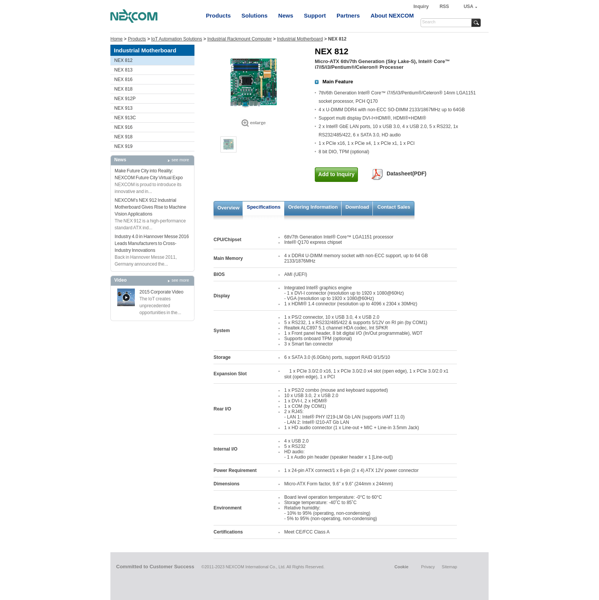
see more (180, 159)
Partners (348, 15)
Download (357, 207)
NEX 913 (123, 108)
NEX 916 (123, 127)
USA (468, 6)
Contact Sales (393, 207)
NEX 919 (123, 146)
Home (116, 39)
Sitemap (449, 566)
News (285, 15)
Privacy (428, 566)
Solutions (254, 15)
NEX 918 (123, 136)
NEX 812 (123, 60)
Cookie (401, 566)
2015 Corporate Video (161, 292)
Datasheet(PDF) (406, 173)
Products (218, 15)
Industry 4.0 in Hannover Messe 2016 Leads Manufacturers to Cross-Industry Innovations (152, 243)
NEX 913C (125, 117)
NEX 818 (123, 89)
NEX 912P (125, 98)
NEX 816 (123, 79)
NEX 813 (123, 70)
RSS (444, 6)
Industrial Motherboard (300, 39)
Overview (228, 208)
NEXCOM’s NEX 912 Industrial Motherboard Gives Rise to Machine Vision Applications (150, 207)
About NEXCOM (392, 15)
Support (315, 15)
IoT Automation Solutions (176, 39)
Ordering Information (313, 207)
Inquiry (421, 6)
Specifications (263, 207)
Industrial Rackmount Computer (239, 39)
